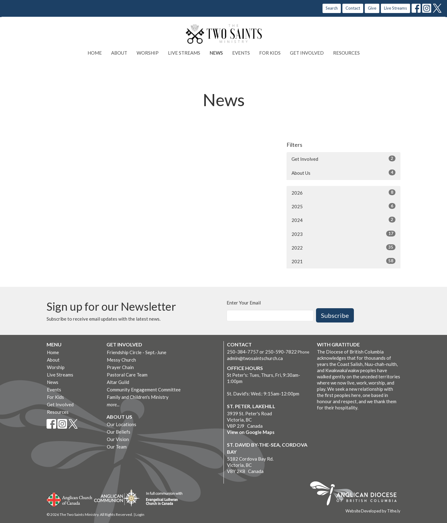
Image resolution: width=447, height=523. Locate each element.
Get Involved (307, 53)
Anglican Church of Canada (70, 499)
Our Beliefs (118, 432)
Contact (352, 8)
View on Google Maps (250, 432)
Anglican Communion (117, 498)
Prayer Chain (120, 367)
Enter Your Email (244, 302)
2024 (343, 220)
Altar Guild (118, 382)
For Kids (270, 53)
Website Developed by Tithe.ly (372, 510)
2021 (343, 261)
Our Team (117, 446)
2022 (343, 247)
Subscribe (335, 315)
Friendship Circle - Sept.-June (136, 352)
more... (113, 404)
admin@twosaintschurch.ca (255, 358)
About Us (343, 172)
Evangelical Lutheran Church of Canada (162, 499)
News (216, 53)
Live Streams (395, 8)
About (119, 53)
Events (241, 53)
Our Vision (118, 439)
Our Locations (121, 424)
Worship (148, 53)
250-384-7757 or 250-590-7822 (262, 351)
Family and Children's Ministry (138, 397)
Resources (346, 53)
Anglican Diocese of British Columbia (356, 494)
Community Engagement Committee (144, 389)
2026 (343, 192)
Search (332, 8)
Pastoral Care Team (127, 374)
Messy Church (121, 360)
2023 (343, 234)
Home (95, 53)
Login (139, 514)
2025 (343, 206)
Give (372, 8)
